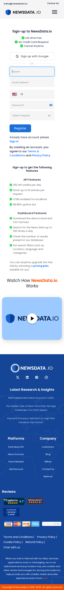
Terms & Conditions (24, 153)
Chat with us (11, 547)
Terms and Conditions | (18, 537)
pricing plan (41, 266)
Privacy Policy (41, 155)
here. (45, 578)
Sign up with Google (31, 56)
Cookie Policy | (13, 542)
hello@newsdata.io (15, 3)
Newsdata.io (22, 587)
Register (20, 128)
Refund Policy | (35, 542)
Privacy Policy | (47, 537)
